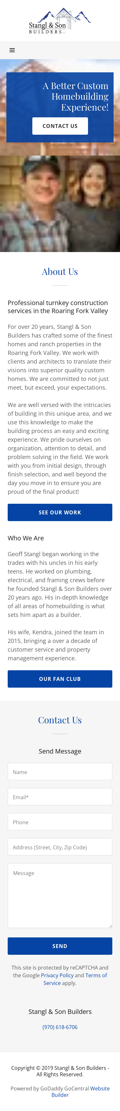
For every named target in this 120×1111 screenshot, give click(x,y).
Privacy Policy (57, 975)
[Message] (60, 895)
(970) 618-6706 (60, 1027)
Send (60, 946)
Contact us (60, 126)
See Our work (60, 512)
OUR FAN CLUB (60, 678)
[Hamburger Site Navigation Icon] (12, 50)
